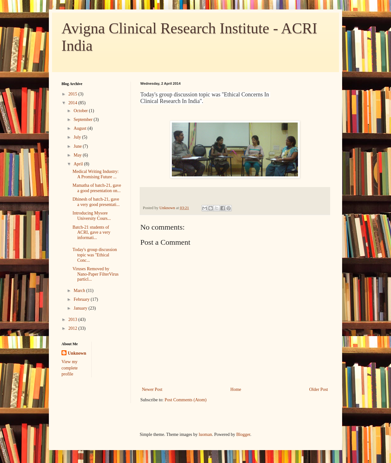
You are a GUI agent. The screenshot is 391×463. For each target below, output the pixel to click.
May (78, 155)
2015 (73, 94)
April (78, 164)
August (80, 128)
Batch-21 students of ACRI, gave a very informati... (91, 232)
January (80, 308)
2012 (73, 328)
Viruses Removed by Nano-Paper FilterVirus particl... (96, 274)
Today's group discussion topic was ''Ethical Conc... (95, 255)
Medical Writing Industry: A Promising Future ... (96, 174)
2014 (73, 102)
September (83, 119)
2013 (73, 319)
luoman (205, 434)
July (77, 137)
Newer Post (152, 389)
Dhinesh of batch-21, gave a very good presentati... (96, 202)
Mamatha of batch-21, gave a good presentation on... (97, 188)
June (78, 146)
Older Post (318, 389)
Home (236, 389)
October (81, 110)
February (81, 299)
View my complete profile (69, 367)
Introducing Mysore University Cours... (92, 216)
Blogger (243, 434)
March (79, 290)
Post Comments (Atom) (186, 399)
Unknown (77, 353)
